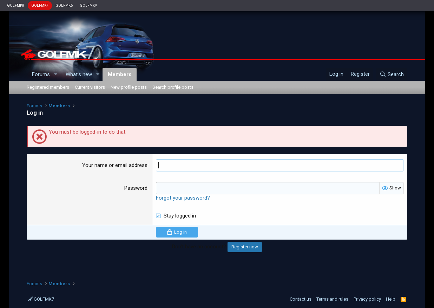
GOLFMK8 (15, 5)
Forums (41, 74)
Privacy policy (367, 299)
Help (390, 299)
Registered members (48, 87)
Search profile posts (172, 87)
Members (119, 74)
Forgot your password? (183, 198)
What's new (79, 74)
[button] (55, 74)
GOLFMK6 (64, 5)
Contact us (300, 299)
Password (135, 188)
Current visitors (90, 87)
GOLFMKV (88, 5)
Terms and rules (332, 299)
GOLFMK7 (39, 5)
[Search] (391, 74)
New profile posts (129, 87)
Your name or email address (114, 165)
